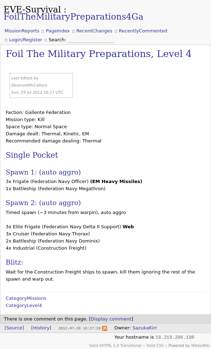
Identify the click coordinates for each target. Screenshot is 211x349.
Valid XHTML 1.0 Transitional (115, 345)
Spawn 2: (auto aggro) (43, 203)
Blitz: (14, 262)
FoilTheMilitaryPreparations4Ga (73, 17)
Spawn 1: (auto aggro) (43, 172)
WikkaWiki (200, 345)
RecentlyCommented (143, 30)
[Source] (14, 327)
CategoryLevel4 (24, 305)
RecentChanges (94, 30)
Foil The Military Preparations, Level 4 (99, 53)
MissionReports (22, 30)
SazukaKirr (144, 327)
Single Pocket (32, 155)
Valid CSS (155, 345)
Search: (58, 39)
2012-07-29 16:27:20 (79, 327)
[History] (41, 327)
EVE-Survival (32, 10)
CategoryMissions (26, 298)
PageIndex (58, 30)
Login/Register (25, 39)
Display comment (111, 319)
